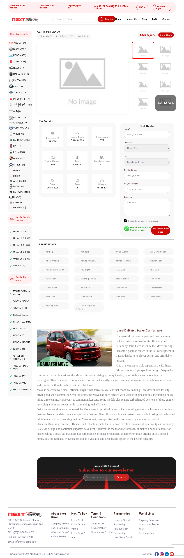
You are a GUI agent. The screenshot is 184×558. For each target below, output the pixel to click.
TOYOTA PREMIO (19, 301)
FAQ (154, 19)
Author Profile (58, 536)
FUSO (15, 176)
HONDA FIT (17, 335)
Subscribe (121, 477)
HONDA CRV (18, 328)
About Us (132, 19)
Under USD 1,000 (20, 245)
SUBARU (18, 92)
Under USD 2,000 (20, 258)
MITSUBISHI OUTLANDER (17, 357)
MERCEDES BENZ (20, 105)
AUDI (15, 111)
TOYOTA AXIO (18, 382)
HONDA (17, 55)
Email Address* (131, 170)
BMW (16, 86)
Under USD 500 (19, 231)
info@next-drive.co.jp (25, 541)
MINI (14, 170)
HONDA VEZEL (19, 315)
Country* (128, 142)
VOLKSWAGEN (20, 128)
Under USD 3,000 (20, 238)
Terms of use (97, 523)
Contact (166, 19)
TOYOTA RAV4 (18, 376)
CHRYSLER (18, 123)
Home (118, 19)
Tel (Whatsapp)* (131, 183)
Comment (128, 197)
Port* (126, 156)
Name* (127, 129)
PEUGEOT (17, 117)
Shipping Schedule (148, 520)
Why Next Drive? (60, 532)
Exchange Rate (146, 533)
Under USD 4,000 (20, 252)
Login (160, 7)
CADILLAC (17, 202)
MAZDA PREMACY (20, 389)
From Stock (77, 520)
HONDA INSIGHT (20, 342)
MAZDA (17, 80)
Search (106, 19)
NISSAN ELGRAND (20, 321)
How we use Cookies (102, 532)
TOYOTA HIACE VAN (19, 367)
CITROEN (17, 164)
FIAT (15, 146)
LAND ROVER (19, 140)
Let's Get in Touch (123, 537)
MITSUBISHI (19, 99)
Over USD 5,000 (19, 265)
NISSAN (17, 49)
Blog (144, 19)
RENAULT (17, 152)
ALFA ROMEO (18, 181)
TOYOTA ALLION (19, 308)
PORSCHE (17, 158)
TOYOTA (18, 43)
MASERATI (17, 207)
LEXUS (16, 68)
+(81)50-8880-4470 (23, 532)
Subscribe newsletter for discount (143, 221)
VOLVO (16, 134)
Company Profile (60, 523)
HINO (15, 197)
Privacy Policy (98, 528)
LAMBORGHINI (19, 192)
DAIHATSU (19, 74)
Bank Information (60, 528)
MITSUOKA (17, 186)
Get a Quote (166, 35)
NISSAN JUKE (18, 349)
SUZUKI (17, 61)
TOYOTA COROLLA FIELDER (20, 293)
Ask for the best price (161, 230)
